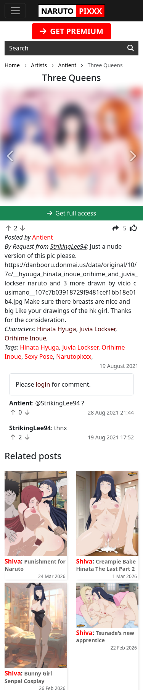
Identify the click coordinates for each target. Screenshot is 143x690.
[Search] (130, 48)
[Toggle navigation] (15, 10)
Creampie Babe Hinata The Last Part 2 (106, 565)
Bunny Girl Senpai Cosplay (28, 677)
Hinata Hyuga (56, 329)
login (43, 384)
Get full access (71, 213)
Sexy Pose (38, 356)
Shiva (13, 561)
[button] (10, 156)
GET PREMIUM (71, 31)
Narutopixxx (73, 356)
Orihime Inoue (25, 338)
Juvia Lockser (97, 329)
